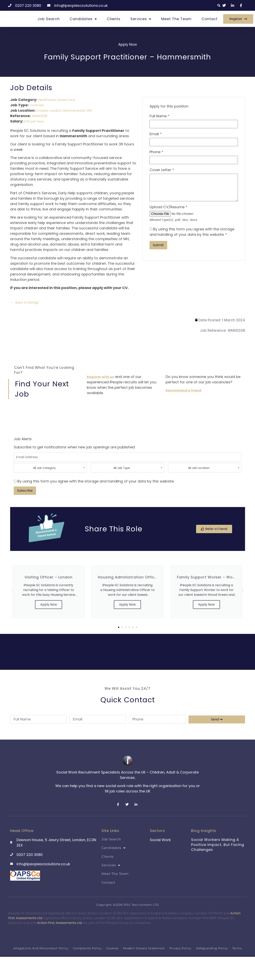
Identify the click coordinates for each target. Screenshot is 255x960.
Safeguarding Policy (212, 948)
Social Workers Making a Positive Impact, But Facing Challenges (217, 844)
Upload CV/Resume (168, 207)
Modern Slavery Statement (144, 948)
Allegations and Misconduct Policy (40, 948)
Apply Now (48, 604)
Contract (36, 105)
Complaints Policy (87, 948)
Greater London (48, 110)
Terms (237, 948)
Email (155, 134)
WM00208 (39, 116)
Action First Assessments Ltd (59, 923)
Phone (156, 152)
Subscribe (25, 490)
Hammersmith (74, 110)
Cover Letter (161, 170)
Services (140, 19)
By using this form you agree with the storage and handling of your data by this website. (191, 232)
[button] (219, 5)
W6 (89, 110)
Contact (209, 18)
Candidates (83, 19)
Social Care (66, 100)
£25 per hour (34, 121)
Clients (113, 18)
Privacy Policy (180, 948)
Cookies (112, 948)
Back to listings (27, 302)
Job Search (48, 18)
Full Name (159, 116)
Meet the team (176, 18)
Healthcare (47, 100)
